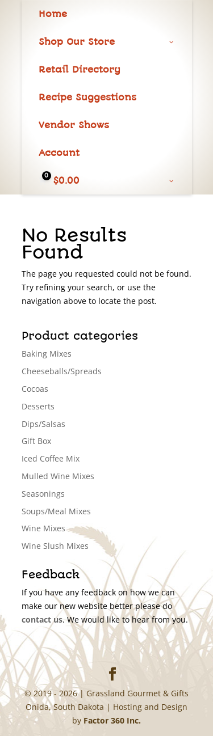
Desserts (38, 406)
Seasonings (43, 493)
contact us (42, 619)
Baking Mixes (47, 353)
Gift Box (36, 440)
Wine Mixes (43, 528)
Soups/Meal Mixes (56, 511)
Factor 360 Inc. (112, 720)
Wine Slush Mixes (55, 545)
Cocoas (35, 388)
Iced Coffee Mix (51, 458)
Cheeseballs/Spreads (62, 371)
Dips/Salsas (43, 423)
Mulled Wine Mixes (58, 476)
